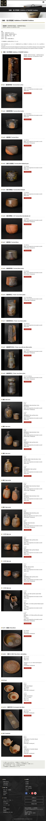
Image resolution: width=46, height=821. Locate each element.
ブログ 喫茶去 (5, 803)
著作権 (4, 807)
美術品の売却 (34, 803)
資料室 (4, 794)
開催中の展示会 (6, 781)
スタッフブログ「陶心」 (8, 800)
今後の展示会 (5, 783)
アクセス (27, 784)
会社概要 (27, 779)
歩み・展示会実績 (28, 788)
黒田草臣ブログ (6, 801)
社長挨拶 (27, 781)
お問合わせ (34, 797)
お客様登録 (34, 800)
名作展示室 (5, 793)
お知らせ (27, 789)
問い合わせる (27, 93)
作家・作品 (5, 787)
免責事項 (4, 810)
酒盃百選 (4, 791)
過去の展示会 (5, 784)
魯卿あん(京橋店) (28, 786)
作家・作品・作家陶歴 (7, 789)
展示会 (4, 779)
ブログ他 (4, 797)
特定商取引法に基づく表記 (8, 812)
